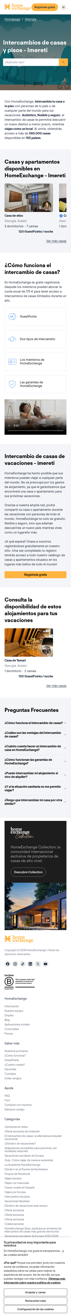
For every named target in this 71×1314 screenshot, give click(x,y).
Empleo (9, 1015)
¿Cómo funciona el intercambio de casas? (35, 723)
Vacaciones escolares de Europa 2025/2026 (31, 1236)
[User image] (46, 205)
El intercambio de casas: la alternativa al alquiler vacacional (33, 1137)
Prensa (9, 1033)
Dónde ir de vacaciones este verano (26, 1205)
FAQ (7, 1095)
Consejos (10, 1073)
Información (12, 1006)
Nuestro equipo (14, 1010)
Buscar (63, 62)
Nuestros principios (16, 1051)
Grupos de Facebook (17, 1173)
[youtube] (45, 964)
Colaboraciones (14, 1223)
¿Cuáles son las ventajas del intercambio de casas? (35, 734)
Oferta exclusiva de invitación (22, 1131)
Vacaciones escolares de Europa (24, 1155)
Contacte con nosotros (18, 1104)
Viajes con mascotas (17, 1183)
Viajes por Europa (15, 1192)
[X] (38, 964)
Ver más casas (56, 241)
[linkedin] (30, 964)
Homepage (12, 19)
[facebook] (8, 964)
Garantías (10, 1069)
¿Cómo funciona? (15, 1055)
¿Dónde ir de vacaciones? (20, 1143)
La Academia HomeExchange (22, 1164)
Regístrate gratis (44, 7)
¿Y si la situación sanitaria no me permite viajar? (35, 788)
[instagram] (15, 964)
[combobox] (31, 62)
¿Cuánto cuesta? (15, 1064)
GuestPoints (12, 1060)
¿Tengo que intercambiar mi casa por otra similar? (35, 802)
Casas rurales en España (19, 1187)
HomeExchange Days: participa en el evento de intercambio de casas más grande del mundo (33, 1230)
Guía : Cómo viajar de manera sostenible (29, 1160)
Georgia (30, 19)
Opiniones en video (16, 1126)
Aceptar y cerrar (35, 1292)
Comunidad (12, 1029)
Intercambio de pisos (17, 1196)
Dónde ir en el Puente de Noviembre (26, 1169)
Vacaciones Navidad (17, 1201)
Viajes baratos (13, 1178)
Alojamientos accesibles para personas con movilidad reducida (31, 1150)
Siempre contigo (14, 1109)
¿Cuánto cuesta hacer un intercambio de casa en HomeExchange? (35, 748)
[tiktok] (23, 964)
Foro (7, 1100)
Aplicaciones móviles (17, 1024)
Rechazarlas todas (35, 1300)
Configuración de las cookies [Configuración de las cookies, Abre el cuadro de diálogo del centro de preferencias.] (35, 1309)
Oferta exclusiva (14, 1210)
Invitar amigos (13, 1078)
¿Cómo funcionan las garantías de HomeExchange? (35, 761)
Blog (7, 1019)
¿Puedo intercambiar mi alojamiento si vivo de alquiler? (35, 775)
